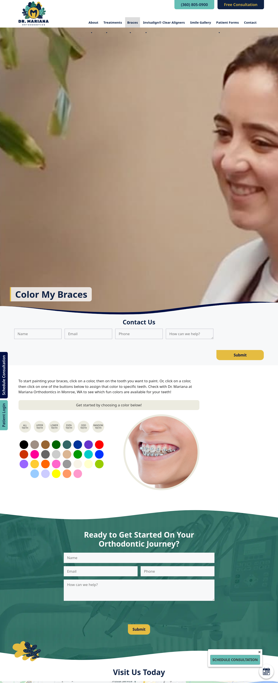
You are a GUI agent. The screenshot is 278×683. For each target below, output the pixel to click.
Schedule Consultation (3, 375)
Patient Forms (227, 24)
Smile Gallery (200, 22)
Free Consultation (240, 4)
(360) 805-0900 (194, 4)
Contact (250, 22)
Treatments (113, 24)
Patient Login (3, 415)
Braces (132, 24)
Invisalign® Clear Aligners (164, 24)
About (93, 24)
